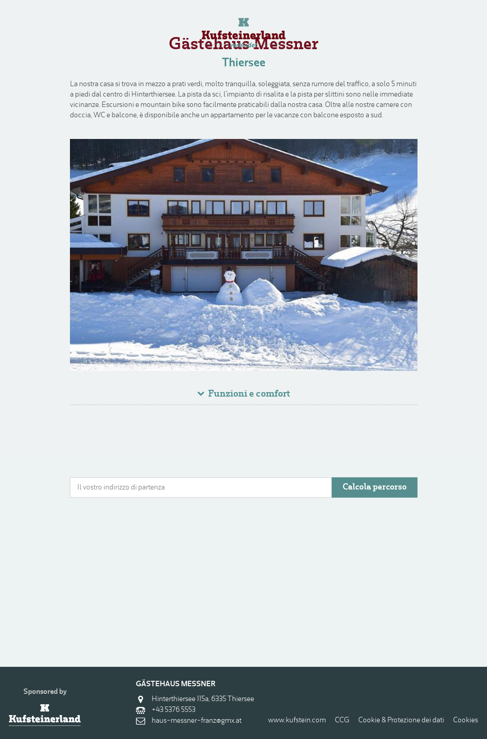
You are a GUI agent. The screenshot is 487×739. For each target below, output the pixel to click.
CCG (342, 720)
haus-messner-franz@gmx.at (196, 721)
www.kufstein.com (297, 720)
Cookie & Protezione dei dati (401, 720)
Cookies (465, 720)
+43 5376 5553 (173, 710)
